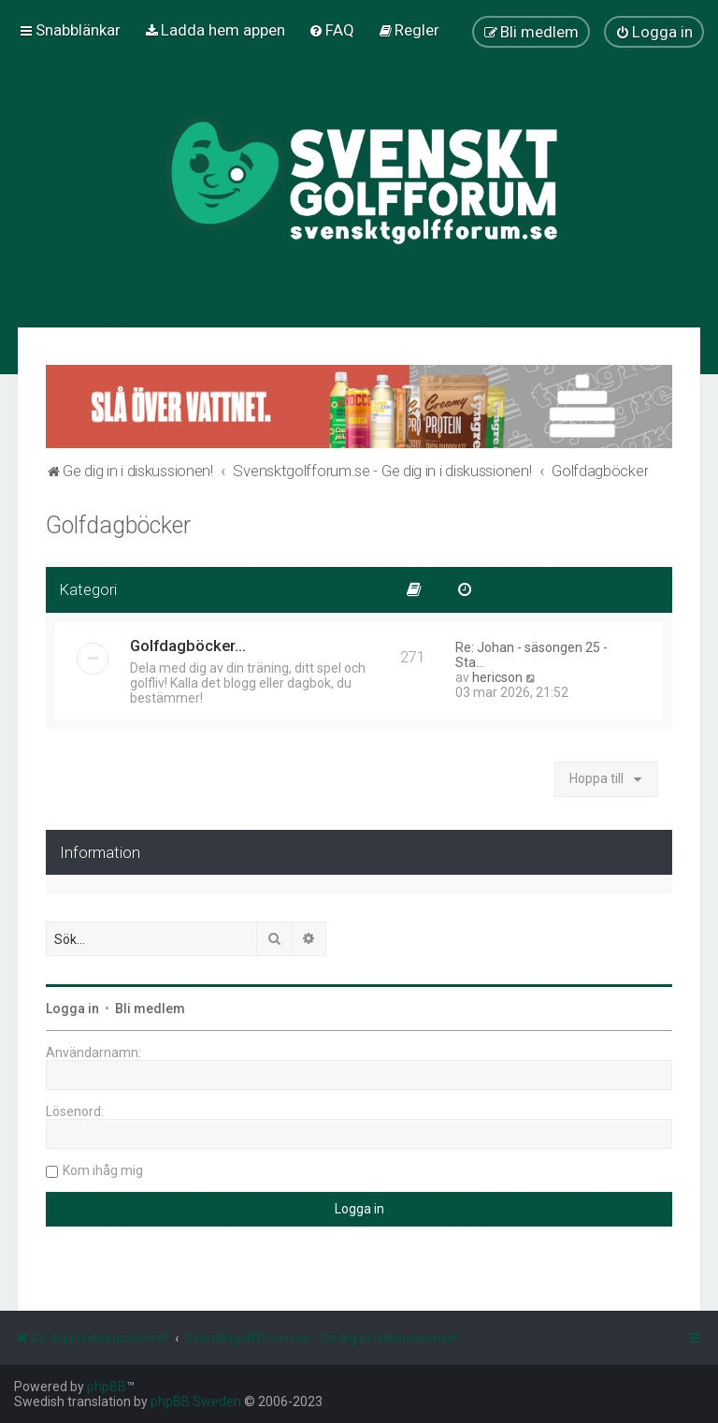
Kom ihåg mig (103, 1170)
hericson (497, 677)
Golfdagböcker (118, 525)
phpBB (106, 1386)
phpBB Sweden (196, 1401)
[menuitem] (214, 30)
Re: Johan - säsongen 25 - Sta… (531, 655)
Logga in (72, 1008)
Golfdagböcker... (188, 645)
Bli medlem (150, 1008)
